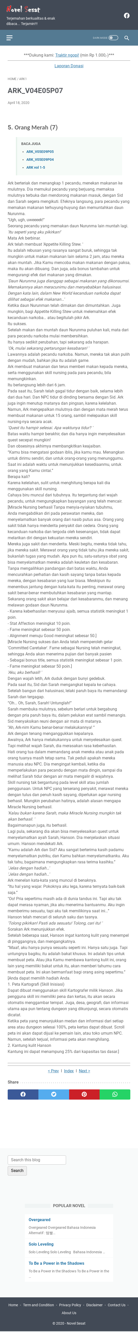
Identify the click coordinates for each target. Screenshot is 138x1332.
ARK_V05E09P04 (40, 157)
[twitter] (53, 1092)
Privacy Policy (70, 1306)
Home (13, 1306)
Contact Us (116, 1306)
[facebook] (124, 13)
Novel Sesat (76, 1324)
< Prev (53, 1068)
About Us (69, 1314)
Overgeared (39, 1219)
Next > (84, 1068)
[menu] (14, 34)
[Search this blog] (37, 1159)
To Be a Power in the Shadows (56, 1262)
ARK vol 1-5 (35, 165)
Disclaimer (94, 1306)
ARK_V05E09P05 (40, 149)
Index (69, 1068)
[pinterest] (84, 1092)
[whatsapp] (115, 1092)
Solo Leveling (41, 1243)
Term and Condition (38, 1306)
